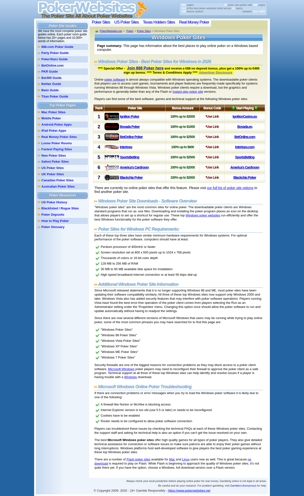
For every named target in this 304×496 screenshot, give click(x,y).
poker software (114, 79)
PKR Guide (49, 71)
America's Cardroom (134, 167)
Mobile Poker (51, 118)
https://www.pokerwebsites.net (189, 490)
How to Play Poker (55, 221)
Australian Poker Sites (58, 186)
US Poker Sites (126, 22)
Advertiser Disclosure (215, 72)
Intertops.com (244, 147)
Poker (129, 31)
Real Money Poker (194, 22)
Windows (130, 377)
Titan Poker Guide (54, 96)
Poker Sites (101, 22)
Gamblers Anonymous (243, 485)
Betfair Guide (51, 84)
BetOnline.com (244, 137)
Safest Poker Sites (55, 161)
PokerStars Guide (54, 59)
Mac (172, 459)
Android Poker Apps (56, 124)
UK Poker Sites (52, 174)
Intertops (126, 147)
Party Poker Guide (55, 53)
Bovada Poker (129, 127)
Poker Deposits (52, 214)
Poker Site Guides (63, 26)
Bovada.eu (244, 127)
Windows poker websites (203, 215)
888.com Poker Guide (57, 47)
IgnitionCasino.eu (245, 116)
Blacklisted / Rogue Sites (60, 208)
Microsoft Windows (121, 369)
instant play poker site (188, 91)
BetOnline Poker (131, 137)
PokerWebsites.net (111, 31)
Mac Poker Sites (53, 112)
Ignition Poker (129, 116)
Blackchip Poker (131, 177)
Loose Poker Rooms (56, 143)
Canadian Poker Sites (57, 180)
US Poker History (54, 202)
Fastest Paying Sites (56, 149)
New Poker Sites (53, 155)
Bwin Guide (50, 90)
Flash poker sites (138, 459)
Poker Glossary (52, 227)
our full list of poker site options (230, 188)
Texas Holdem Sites (159, 22)
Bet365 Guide (51, 78)
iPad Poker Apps (53, 130)
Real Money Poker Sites (59, 137)
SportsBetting (129, 157)
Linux (186, 459)
